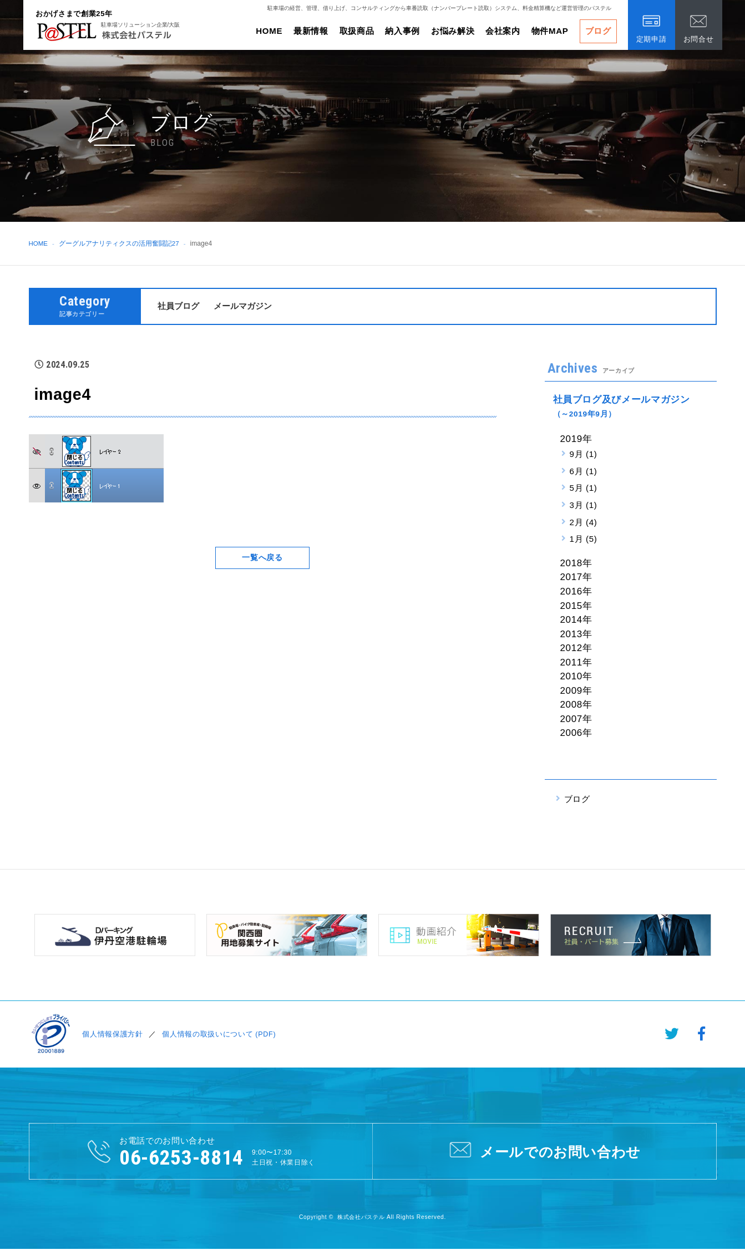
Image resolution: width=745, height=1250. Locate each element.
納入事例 (402, 30)
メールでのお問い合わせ (543, 1150)
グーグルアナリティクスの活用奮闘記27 (120, 243)
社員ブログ (178, 306)
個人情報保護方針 (112, 1034)
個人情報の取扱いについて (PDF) (217, 1034)
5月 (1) (583, 488)
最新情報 (310, 30)
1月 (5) (583, 539)
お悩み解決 (452, 30)
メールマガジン (243, 306)
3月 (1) (583, 505)
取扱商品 (356, 30)
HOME (269, 30)
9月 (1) (583, 454)
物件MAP (550, 30)
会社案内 (502, 30)
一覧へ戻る (262, 557)
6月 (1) (583, 471)
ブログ (598, 30)
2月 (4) (583, 522)
